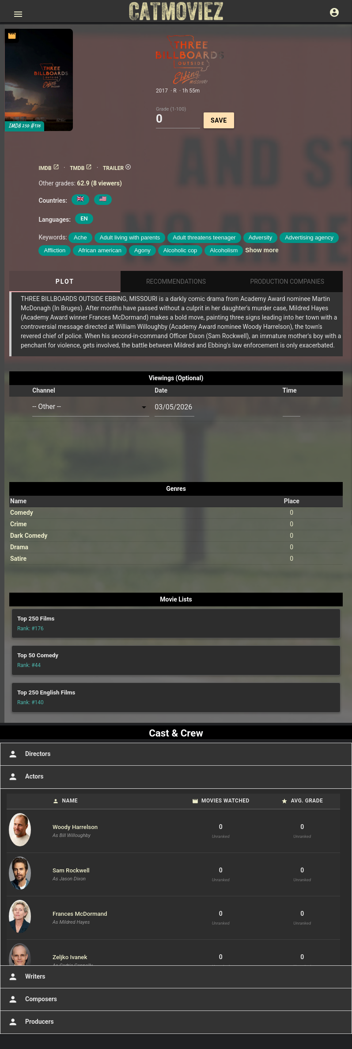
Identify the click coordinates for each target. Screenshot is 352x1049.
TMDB (81, 168)
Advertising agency (309, 237)
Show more (261, 250)
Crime (18, 524)
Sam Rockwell (71, 870)
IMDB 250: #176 (24, 126)
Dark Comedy (28, 535)
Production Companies (287, 281)
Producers (30, 1022)
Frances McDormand (80, 913)
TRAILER (117, 168)
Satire (18, 558)
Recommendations (176, 281)
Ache (80, 237)
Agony (142, 250)
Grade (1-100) (171, 109)
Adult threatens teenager (204, 237)
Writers (26, 977)
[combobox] (90, 407)
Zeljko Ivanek (70, 957)
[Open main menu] (18, 14)
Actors (25, 777)
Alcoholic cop (180, 250)
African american (99, 250)
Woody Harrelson (75, 827)
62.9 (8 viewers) (99, 183)
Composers (32, 999)
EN (84, 218)
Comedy (21, 512)
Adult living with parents (130, 237)
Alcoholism (224, 250)
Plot (65, 281)
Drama (19, 547)
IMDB (48, 168)
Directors (28, 754)
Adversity (260, 237)
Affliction (54, 250)
